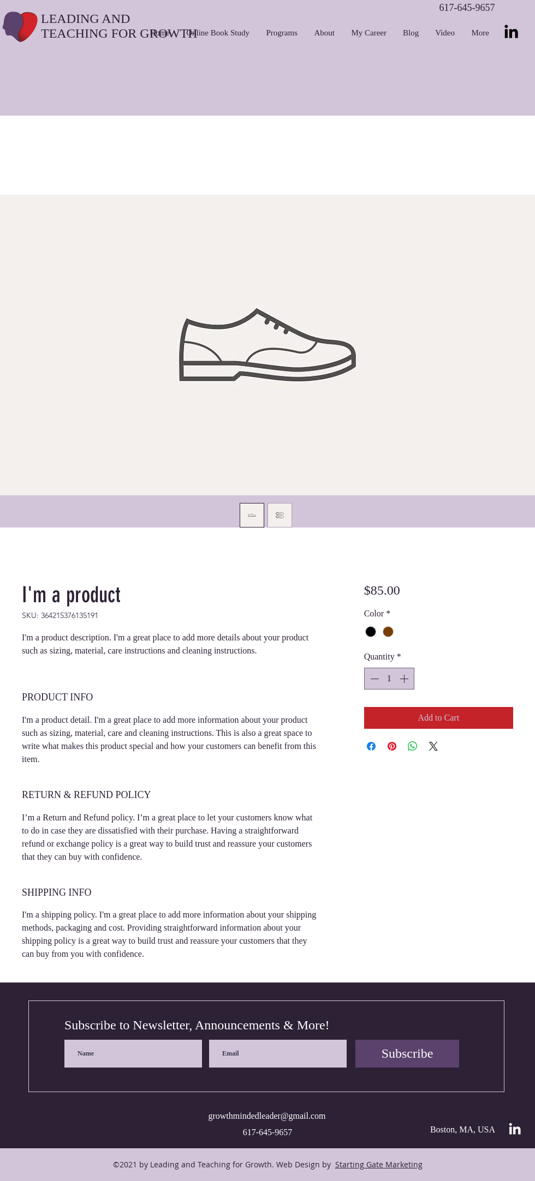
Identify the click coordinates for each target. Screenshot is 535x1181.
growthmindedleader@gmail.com (266, 1115)
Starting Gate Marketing (379, 1164)
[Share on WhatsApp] (412, 746)
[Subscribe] (407, 1054)
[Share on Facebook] (371, 746)
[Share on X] (433, 746)
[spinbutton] (389, 678)
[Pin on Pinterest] (392, 746)
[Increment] (405, 678)
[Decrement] (373, 678)
